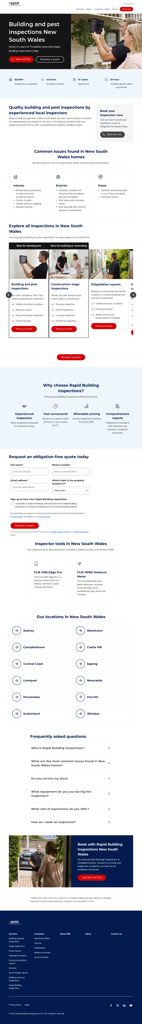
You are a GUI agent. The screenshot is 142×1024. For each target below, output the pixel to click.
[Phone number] (71, 472)
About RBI (65, 934)
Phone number (61, 465)
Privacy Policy (17, 517)
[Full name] (30, 472)
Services (13, 934)
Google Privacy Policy (59, 532)
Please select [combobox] (60, 490)
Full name (17, 465)
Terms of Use (44, 517)
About (89, 9)
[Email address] (30, 487)
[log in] (126, 9)
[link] (15, 922)
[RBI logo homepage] (17, 4)
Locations (39, 934)
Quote (115, 9)
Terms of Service (81, 532)
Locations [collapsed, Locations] (98, 9)
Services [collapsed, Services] (80, 9)
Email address (19, 480)
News (107, 9)
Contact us (128, 4)
